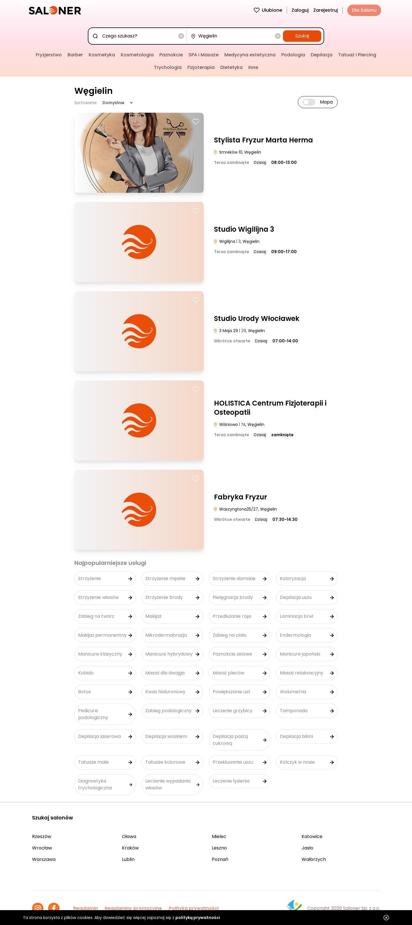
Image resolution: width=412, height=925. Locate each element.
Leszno (219, 848)
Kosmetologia (137, 54)
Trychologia (168, 67)
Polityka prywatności (194, 908)
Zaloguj (300, 10)
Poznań (220, 859)
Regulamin (85, 908)
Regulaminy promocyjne (133, 908)
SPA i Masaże (204, 54)
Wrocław (42, 848)
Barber (75, 54)
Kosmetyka (102, 54)
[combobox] (138, 36)
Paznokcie (171, 54)
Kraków (130, 848)
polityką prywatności (197, 917)
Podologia (293, 54)
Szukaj (302, 36)
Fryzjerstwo (49, 54)
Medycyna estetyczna (250, 54)
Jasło (307, 848)
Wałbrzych (314, 859)
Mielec (219, 836)
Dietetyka (231, 67)
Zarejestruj (325, 10)
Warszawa (44, 859)
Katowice (312, 836)
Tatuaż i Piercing (357, 54)
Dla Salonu (364, 10)
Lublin (128, 859)
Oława (129, 836)
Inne (253, 67)
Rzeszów (41, 836)
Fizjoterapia (201, 67)
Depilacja (321, 54)
